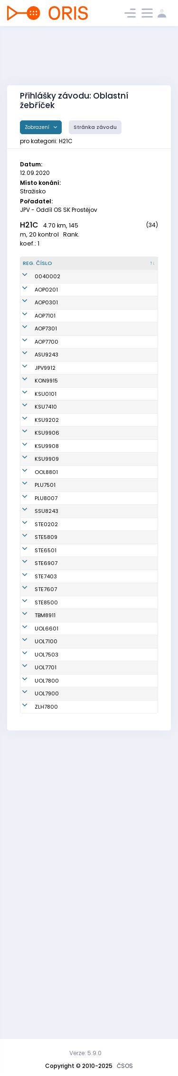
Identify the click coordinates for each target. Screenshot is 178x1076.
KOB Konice (127, 451)
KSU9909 (47, 615)
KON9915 (46, 451)
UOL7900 (47, 971)
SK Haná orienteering (128, 640)
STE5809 (46, 744)
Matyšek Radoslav (79, 682)
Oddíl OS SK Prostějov (128, 434)
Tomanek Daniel (78, 501)
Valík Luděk (81, 351)
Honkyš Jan (81, 434)
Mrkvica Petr (82, 992)
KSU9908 (47, 587)
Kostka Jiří (80, 309)
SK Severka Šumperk (127, 703)
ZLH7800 (46, 992)
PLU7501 (45, 661)
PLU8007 (46, 681)
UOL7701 (45, 937)
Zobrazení (38, 127)
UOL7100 (46, 907)
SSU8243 (46, 702)
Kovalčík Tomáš (77, 372)
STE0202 (46, 723)
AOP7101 (45, 351)
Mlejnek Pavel (84, 807)
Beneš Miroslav (86, 451)
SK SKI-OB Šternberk (125, 723)
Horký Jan (79, 907)
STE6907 (46, 786)
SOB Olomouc (130, 890)
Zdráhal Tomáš (86, 640)
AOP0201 (46, 309)
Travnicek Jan (84, 661)
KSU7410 (46, 500)
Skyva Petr (80, 765)
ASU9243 (46, 413)
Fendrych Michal (78, 828)
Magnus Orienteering (129, 413)
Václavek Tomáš (78, 744)
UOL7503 (46, 920)
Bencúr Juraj (82, 392)
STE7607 (46, 827)
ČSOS (125, 1066)
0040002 (47, 288)
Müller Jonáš (83, 558)
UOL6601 (46, 890)
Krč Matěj (79, 472)
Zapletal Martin (86, 848)
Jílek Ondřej (82, 587)
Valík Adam (81, 330)
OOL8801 (46, 640)
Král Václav (81, 702)
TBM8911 (45, 869)
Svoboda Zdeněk (78, 971)
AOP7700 (46, 392)
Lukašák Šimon (86, 723)
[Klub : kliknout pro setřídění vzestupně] (134, 267)
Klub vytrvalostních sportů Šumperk (133, 471)
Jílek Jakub (81, 529)
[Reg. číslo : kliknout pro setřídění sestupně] (42, 267)
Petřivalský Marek (80, 786)
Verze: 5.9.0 (85, 1053)
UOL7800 (47, 954)
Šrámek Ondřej (86, 615)
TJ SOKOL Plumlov (124, 661)
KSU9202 (47, 529)
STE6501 (45, 765)
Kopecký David (86, 954)
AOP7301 (46, 371)
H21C (29, 224)
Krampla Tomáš (77, 890)
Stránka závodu (95, 127)
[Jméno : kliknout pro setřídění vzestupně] (87, 267)
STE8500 (46, 848)
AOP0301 (46, 330)
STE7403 (46, 807)
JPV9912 (45, 434)
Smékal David (84, 920)
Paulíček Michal (77, 937)
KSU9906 (47, 558)
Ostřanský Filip (86, 413)
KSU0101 (45, 472)
